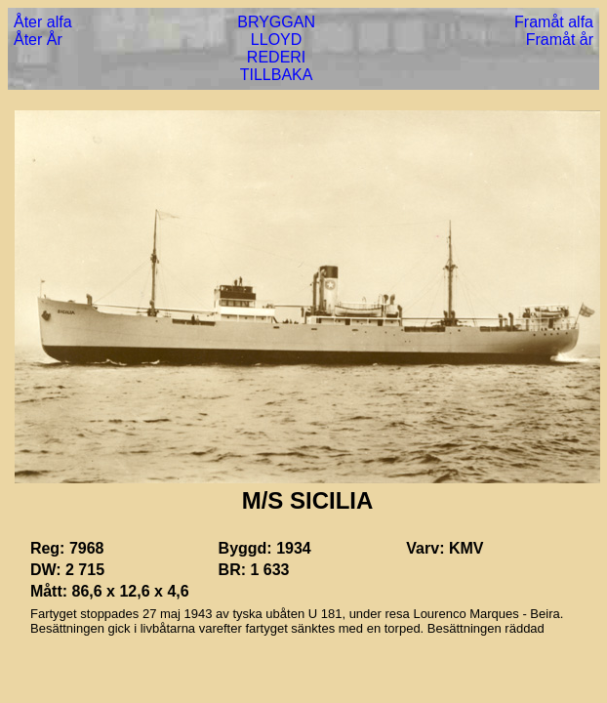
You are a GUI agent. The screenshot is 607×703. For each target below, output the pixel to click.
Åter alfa (43, 22)
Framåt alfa (553, 22)
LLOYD (276, 39)
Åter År (38, 39)
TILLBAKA (276, 74)
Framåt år (559, 39)
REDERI (276, 57)
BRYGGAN (276, 22)
